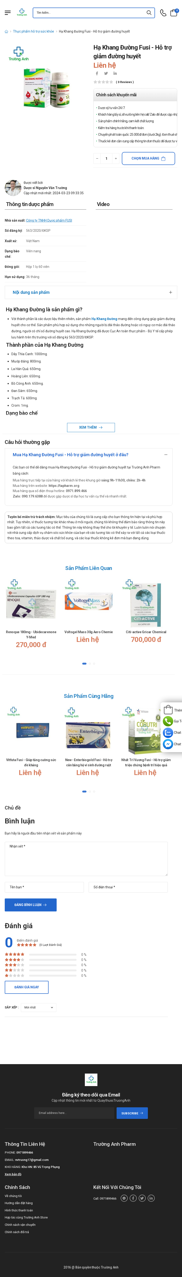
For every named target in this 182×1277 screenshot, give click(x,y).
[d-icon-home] (6, 31)
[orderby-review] (38, 1007)
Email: (9, 1160)
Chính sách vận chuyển (20, 1224)
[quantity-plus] (115, 158)
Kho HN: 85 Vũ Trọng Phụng (41, 1167)
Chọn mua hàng (145, 158)
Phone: (10, 1152)
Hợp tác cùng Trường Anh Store (26, 1217)
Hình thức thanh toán (19, 1210)
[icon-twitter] (105, 73)
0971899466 (24, 1152)
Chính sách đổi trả (17, 1232)
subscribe (132, 1113)
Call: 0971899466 (104, 1198)
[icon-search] (149, 13)
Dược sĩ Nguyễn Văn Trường (45, 188)
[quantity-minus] (97, 158)
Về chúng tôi (13, 1196)
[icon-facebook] (96, 73)
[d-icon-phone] (163, 13)
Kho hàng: (13, 1167)
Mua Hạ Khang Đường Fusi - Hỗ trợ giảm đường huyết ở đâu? (70, 454)
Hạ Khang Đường (104, 319)
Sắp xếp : (12, 1007)
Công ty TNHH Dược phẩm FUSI (49, 220)
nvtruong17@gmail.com (32, 1160)
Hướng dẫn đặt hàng (19, 1203)
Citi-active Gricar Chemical (146, 632)
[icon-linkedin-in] (114, 73)
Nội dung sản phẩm (31, 292)
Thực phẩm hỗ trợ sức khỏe (33, 31)
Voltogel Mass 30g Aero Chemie (88, 632)
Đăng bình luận (27, 905)
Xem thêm (88, 427)
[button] (84, 664)
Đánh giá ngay (26, 987)
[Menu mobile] (8, 12)
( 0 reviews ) (125, 82)
